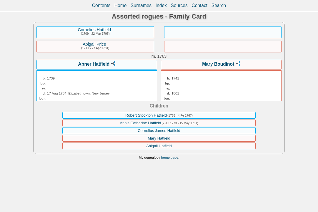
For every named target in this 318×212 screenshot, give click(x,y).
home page (169, 157)
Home (120, 5)
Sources (179, 5)
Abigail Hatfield (159, 146)
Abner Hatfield (94, 64)
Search (219, 5)
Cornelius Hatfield (94, 29)
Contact (199, 5)
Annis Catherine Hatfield (140, 123)
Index (161, 5)
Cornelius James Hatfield (159, 130)
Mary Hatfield (159, 138)
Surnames (141, 5)
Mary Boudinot (218, 64)
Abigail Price (94, 44)
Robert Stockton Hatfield (146, 115)
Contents (101, 5)
